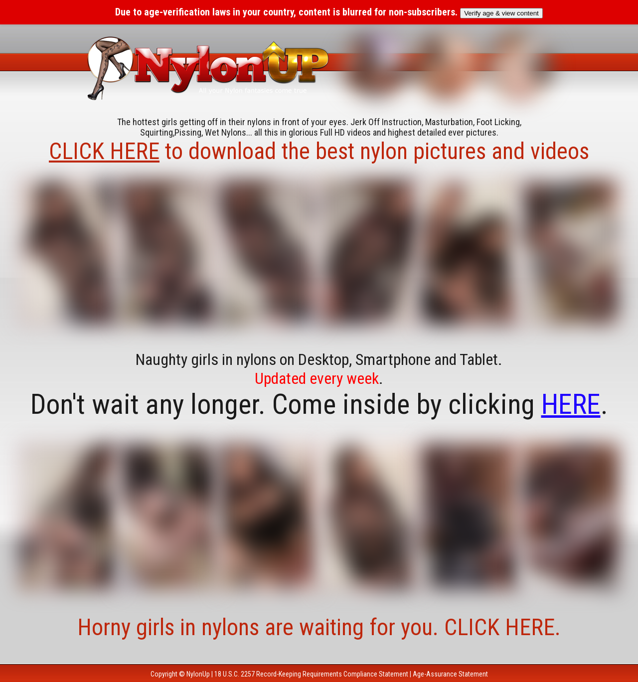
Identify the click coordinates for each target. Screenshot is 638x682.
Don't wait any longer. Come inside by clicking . (319, 404)
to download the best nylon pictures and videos (319, 151)
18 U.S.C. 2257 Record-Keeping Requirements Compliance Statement (311, 674)
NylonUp (198, 674)
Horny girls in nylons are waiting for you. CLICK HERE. (319, 627)
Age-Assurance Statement (450, 674)
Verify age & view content (501, 13)
